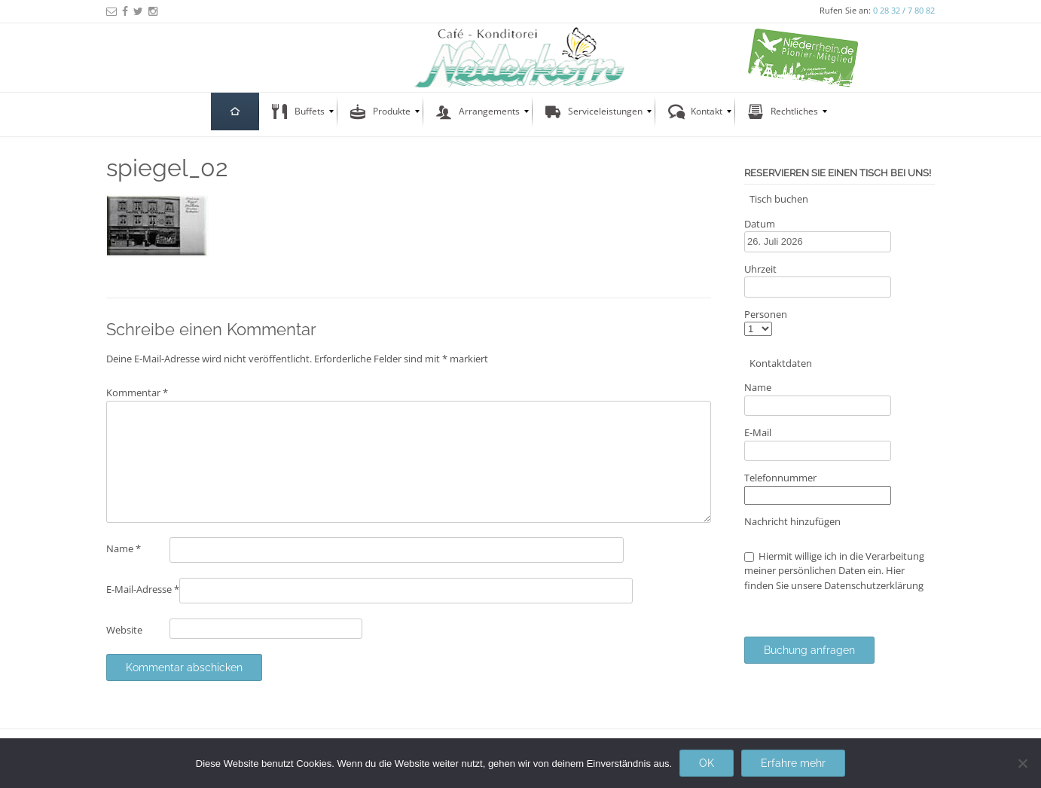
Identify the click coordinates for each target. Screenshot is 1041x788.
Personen (765, 314)
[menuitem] (235, 111)
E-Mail (757, 432)
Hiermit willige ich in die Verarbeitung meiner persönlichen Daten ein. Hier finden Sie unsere (834, 570)
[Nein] (1022, 763)
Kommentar (137, 392)
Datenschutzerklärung (873, 585)
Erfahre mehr (793, 763)
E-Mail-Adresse (142, 589)
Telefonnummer (780, 477)
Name (123, 548)
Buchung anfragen (809, 650)
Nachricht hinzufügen (792, 521)
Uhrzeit (760, 269)
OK (706, 763)
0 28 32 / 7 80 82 (904, 10)
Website (124, 630)
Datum (759, 224)
